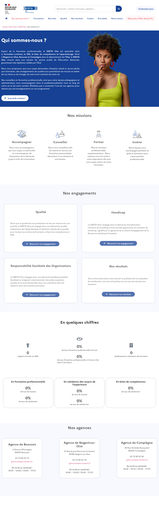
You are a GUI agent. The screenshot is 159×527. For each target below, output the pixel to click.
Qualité (63, 18)
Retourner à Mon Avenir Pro (140, 18)
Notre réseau (117, 18)
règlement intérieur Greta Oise (22, 499)
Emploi (90, 18)
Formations (38, 18)
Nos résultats (77, 18)
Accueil (5, 27)
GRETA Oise (22, 27)
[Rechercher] (119, 9)
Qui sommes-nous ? (20, 18)
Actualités (102, 18)
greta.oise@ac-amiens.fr (22, 461)
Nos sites (52, 18)
